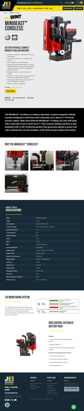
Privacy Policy (50, 385)
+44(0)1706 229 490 (37, 2)
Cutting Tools (33, 385)
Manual (30, 98)
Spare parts (9, 100)
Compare (69, 3)
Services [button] (29, 8)
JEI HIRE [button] (24, 8)
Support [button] (46, 8)
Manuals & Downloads (52, 392)
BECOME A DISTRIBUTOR (68, 8)
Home (5, 13)
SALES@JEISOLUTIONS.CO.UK (11, 393)
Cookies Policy (50, 387)
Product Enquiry (10, 91)
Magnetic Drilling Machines (36, 383)
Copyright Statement (51, 390)
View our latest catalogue (52, 383)
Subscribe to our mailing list (71, 388)
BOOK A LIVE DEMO (79, 8)
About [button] (51, 8)
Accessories (32, 388)
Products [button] (19, 8)
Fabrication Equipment (35, 387)
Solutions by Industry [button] (38, 8)
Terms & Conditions (51, 388)
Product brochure (19, 98)
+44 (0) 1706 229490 (11, 388)
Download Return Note (52, 394)
